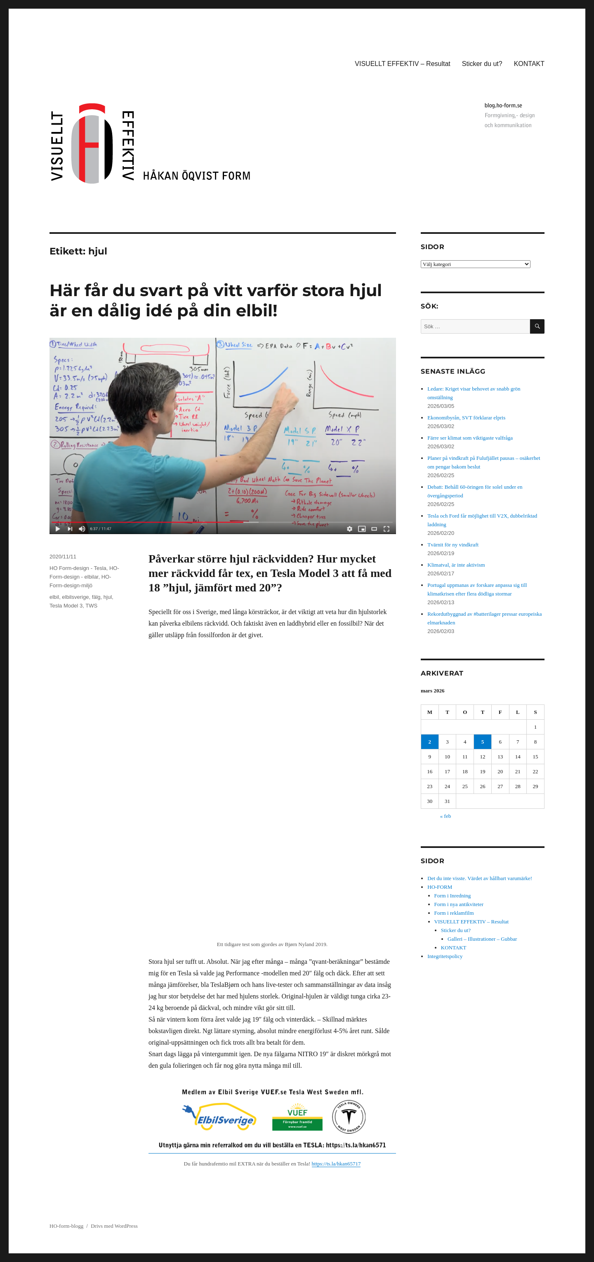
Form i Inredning (452, 895)
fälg (96, 597)
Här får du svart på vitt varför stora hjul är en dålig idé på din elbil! (216, 300)
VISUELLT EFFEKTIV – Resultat (402, 63)
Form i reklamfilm (454, 913)
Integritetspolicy (444, 956)
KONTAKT (529, 63)
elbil (54, 597)
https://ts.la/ (324, 1164)
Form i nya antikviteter (459, 904)
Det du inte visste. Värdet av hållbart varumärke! (479, 878)
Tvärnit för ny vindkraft (452, 545)
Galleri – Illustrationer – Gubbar (482, 939)
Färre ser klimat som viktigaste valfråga (470, 438)
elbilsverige (75, 597)
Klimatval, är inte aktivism (456, 565)
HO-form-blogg (66, 1226)
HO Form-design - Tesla (78, 568)
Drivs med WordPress (114, 1226)
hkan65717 (349, 1164)
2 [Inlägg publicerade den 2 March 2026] (430, 742)
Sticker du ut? (482, 63)
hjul (108, 597)
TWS (91, 606)
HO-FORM (439, 887)
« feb (445, 816)
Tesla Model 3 (66, 606)
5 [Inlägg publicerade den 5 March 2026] (482, 742)
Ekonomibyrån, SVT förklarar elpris (466, 417)
